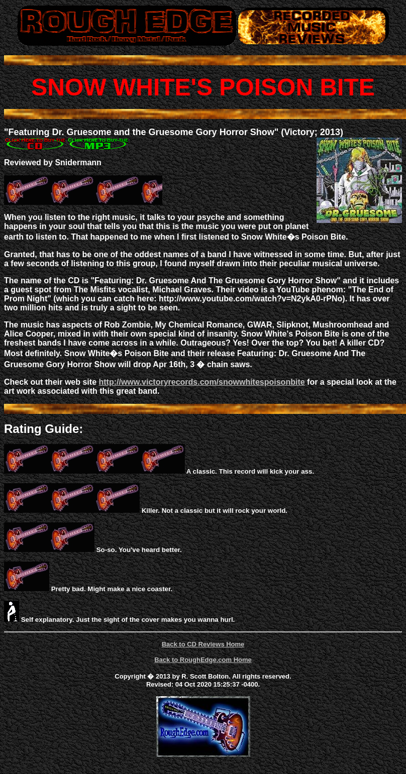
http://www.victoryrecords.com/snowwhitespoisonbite (201, 382)
